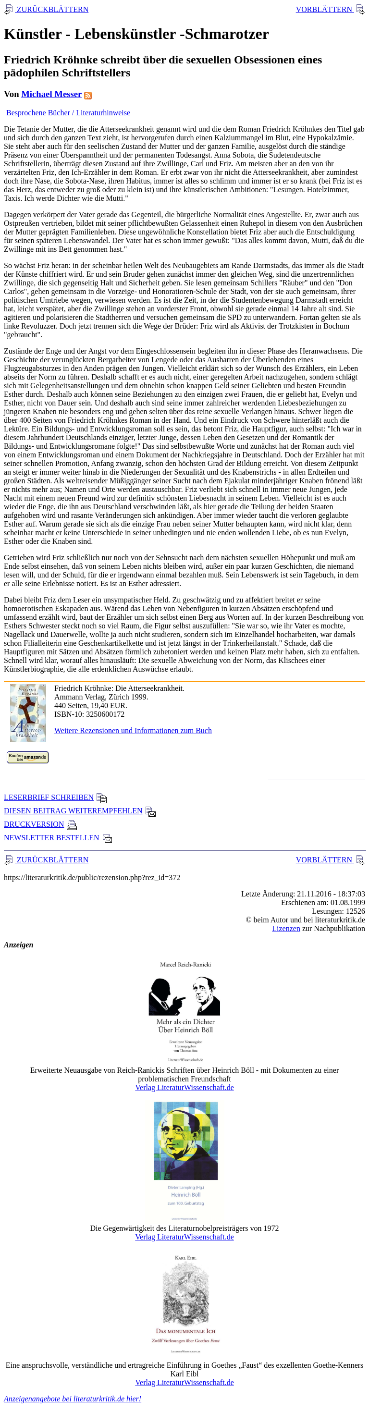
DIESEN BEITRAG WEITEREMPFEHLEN (80, 811)
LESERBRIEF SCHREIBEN (55, 797)
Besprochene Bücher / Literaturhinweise (68, 113)
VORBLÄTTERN (325, 9)
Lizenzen (286, 928)
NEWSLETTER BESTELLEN (58, 838)
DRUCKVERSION (40, 824)
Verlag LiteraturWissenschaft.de (184, 1087)
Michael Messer (51, 94)
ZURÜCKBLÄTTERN (51, 9)
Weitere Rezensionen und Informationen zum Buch (133, 730)
